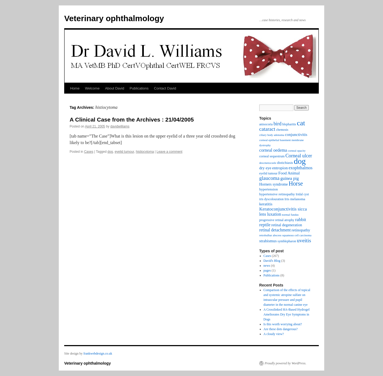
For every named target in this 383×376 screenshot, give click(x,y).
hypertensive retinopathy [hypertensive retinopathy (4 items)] (277, 194)
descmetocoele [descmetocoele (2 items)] (267, 162)
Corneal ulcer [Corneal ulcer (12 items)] (298, 155)
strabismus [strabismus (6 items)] (268, 241)
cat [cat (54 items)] (301, 123)
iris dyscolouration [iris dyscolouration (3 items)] (271, 199)
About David (114, 88)
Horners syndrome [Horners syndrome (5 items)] (273, 184)
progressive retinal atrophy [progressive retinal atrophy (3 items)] (276, 220)
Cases (88, 152)
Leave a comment (169, 152)
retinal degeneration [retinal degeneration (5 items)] (286, 225)
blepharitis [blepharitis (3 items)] (289, 124)
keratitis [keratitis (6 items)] (265, 204)
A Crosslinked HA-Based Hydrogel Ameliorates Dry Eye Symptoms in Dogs (287, 314)
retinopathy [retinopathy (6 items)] (300, 230)
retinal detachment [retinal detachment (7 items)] (275, 230)
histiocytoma (145, 152)
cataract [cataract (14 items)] (267, 129)
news (267, 265)
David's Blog (272, 261)
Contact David (165, 88)
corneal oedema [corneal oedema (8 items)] (273, 150)
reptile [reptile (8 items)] (265, 224)
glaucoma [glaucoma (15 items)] (269, 178)
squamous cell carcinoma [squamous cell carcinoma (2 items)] (296, 235)
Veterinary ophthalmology (114, 18)
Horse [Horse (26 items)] (296, 183)
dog (110, 152)
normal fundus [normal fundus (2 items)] (290, 214)
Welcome (92, 88)
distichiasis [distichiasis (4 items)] (285, 163)
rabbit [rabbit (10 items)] (300, 219)
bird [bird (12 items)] (277, 123)
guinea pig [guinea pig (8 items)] (289, 178)
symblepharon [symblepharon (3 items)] (287, 241)
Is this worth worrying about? (283, 324)
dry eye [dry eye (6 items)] (265, 168)
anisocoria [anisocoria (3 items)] (266, 124)
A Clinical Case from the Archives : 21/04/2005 (132, 119)
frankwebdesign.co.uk (97, 353)
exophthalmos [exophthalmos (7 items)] (301, 167)
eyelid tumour (124, 152)
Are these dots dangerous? (281, 329)
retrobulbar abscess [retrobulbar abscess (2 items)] (270, 235)
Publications (138, 88)
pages (267, 270)
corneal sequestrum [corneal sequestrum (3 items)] (272, 156)
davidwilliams (119, 126)
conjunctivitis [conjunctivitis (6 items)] (296, 134)
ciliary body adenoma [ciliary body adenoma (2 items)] (271, 134)
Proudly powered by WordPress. (285, 363)
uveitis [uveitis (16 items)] (304, 240)
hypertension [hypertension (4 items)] (268, 189)
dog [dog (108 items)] (300, 161)
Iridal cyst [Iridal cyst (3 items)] (302, 194)
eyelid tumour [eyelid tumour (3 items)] (268, 173)
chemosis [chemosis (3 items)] (282, 130)
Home (75, 88)
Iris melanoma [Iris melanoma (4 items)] (294, 199)
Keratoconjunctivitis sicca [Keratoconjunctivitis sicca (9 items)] (283, 209)
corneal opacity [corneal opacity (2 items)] (297, 150)
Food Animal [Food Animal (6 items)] (289, 173)
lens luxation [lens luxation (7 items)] (270, 214)
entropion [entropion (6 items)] (280, 168)
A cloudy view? (274, 334)
